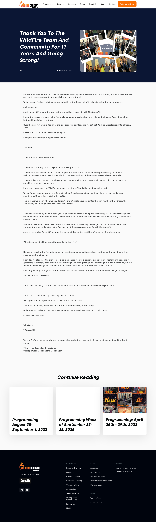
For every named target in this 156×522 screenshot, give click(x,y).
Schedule (72, 4)
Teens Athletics (72, 493)
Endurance (70, 504)
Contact (112, 4)
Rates (82, 4)
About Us (92, 4)
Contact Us (95, 472)
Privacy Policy (96, 502)
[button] (47, 4)
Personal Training (73, 468)
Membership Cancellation (101, 481)
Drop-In (60, 4)
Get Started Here (127, 4)
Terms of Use (95, 498)
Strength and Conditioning (71, 499)
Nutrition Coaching (74, 481)
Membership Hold (97, 476)
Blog (102, 4)
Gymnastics (71, 489)
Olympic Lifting (72, 485)
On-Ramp (70, 472)
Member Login (96, 485)
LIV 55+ (69, 508)
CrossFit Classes (73, 476)
